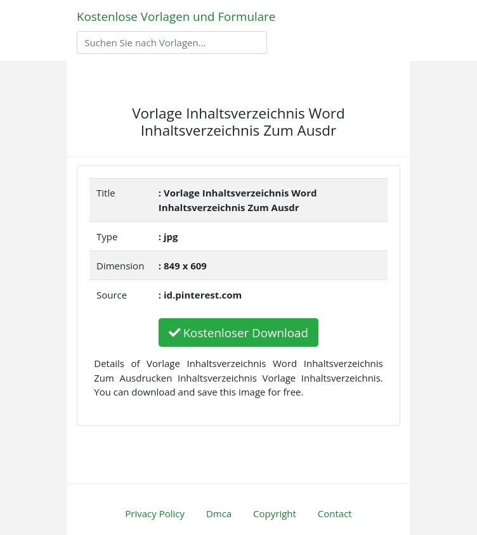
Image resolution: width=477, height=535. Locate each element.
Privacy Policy (155, 513)
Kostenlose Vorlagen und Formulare (176, 16)
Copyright (274, 513)
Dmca (219, 513)
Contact (335, 513)
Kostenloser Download (238, 332)
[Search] (172, 42)
